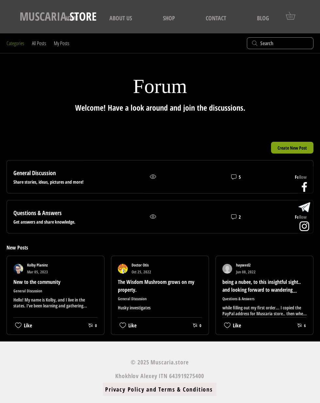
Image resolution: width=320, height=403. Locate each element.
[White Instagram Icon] (304, 226)
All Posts (39, 43)
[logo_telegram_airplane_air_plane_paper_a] (304, 206)
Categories (15, 43)
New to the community (36, 281)
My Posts (61, 43)
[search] (280, 43)
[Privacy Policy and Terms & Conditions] (159, 389)
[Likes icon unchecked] (18, 325)
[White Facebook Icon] (304, 186)
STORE (58, 16)
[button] (294, 16)
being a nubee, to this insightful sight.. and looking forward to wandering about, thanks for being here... (261, 289)
